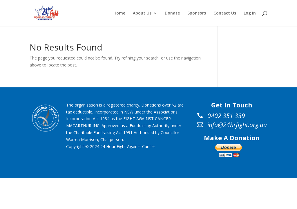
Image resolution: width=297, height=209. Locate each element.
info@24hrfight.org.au (237, 125)
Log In (250, 13)
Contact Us (224, 13)
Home (119, 13)
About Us (142, 13)
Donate (172, 13)
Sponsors (196, 13)
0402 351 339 (226, 116)
